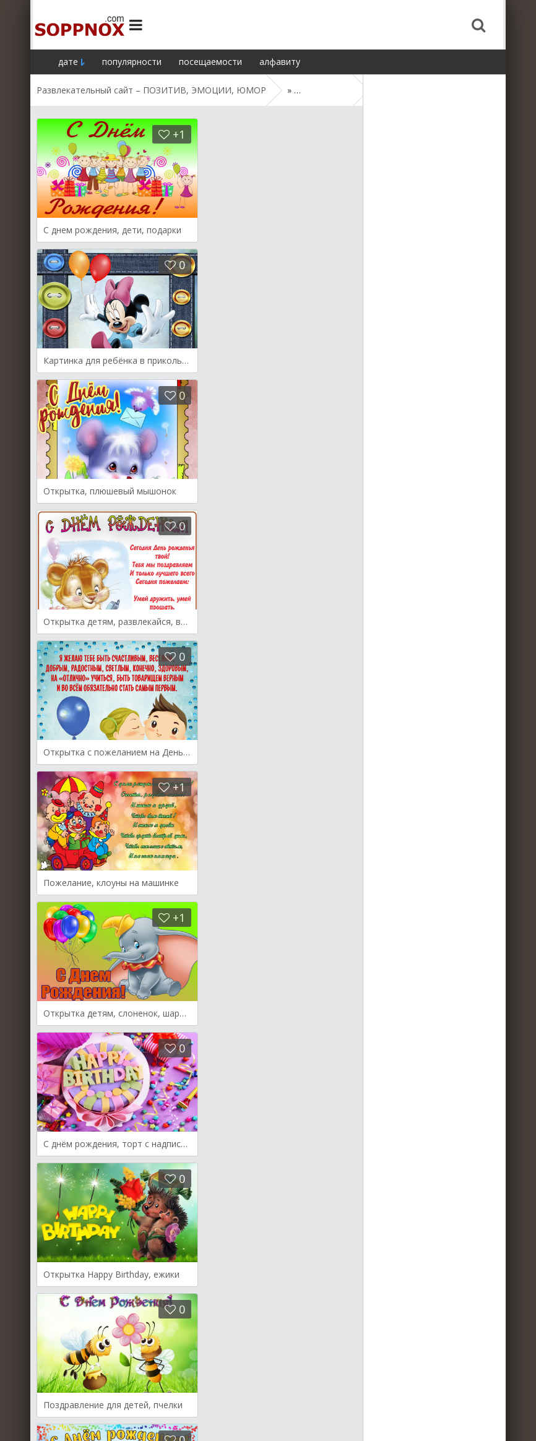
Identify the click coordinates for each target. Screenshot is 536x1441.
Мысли (181, 1393)
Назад (64, 1317)
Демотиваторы (122, 1393)
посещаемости (210, 61)
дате (68, 61)
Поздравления (238, 1393)
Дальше (121, 1317)
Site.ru (76, 24)
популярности (132, 61)
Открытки (57, 1393)
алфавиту (279, 61)
